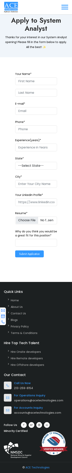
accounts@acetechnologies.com (37, 413)
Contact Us (18, 313)
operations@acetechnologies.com (38, 400)
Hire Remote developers (27, 358)
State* (19, 158)
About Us (17, 307)
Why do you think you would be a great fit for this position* (36, 233)
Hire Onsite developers (26, 352)
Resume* (21, 213)
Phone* (20, 122)
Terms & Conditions (24, 333)
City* (18, 177)
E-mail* (20, 104)
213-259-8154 (23, 388)
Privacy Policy (20, 326)
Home (15, 300)
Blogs (14, 320)
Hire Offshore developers (27, 365)
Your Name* (23, 74)
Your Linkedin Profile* (29, 195)
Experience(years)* (28, 140)
